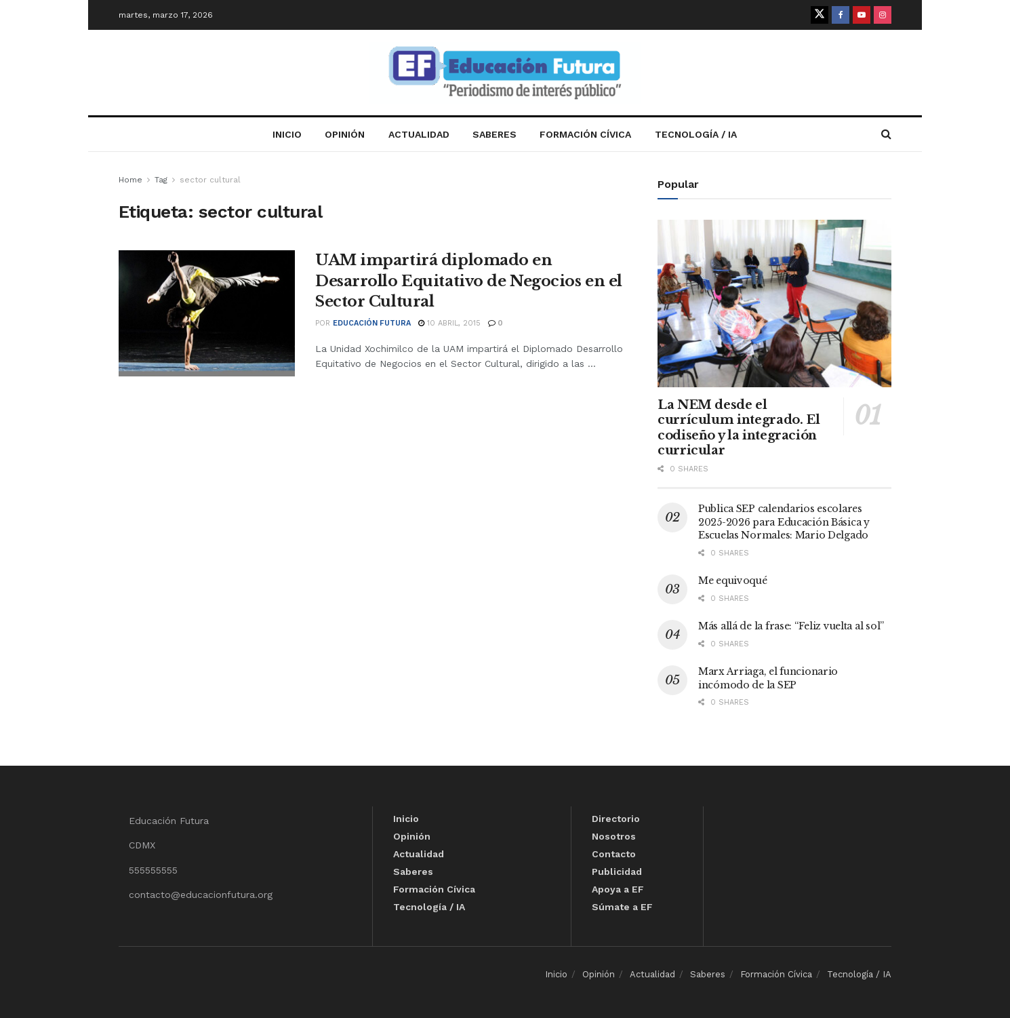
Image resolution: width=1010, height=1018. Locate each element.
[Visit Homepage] (505, 72)
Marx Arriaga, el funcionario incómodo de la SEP (768, 678)
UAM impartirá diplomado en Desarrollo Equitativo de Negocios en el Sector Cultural (468, 281)
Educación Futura (372, 323)
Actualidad (418, 134)
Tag (161, 179)
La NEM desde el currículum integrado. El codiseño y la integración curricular (739, 427)
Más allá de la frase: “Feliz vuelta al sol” (791, 626)
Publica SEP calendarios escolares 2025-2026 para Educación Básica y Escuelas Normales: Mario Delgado (784, 522)
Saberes (494, 134)
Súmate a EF (622, 906)
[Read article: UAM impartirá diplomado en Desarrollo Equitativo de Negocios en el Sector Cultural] (207, 313)
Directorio (616, 818)
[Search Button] (886, 134)
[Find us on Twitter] (819, 15)
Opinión (345, 134)
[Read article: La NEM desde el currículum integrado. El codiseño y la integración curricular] (774, 303)
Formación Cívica (585, 134)
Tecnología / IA (696, 134)
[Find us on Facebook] (840, 15)
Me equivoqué (732, 580)
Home (130, 179)
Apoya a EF (618, 889)
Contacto (614, 853)
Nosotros (614, 836)
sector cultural (210, 179)
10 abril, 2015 (449, 323)
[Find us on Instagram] (882, 15)
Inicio (287, 134)
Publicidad (617, 871)
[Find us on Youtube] (861, 15)
